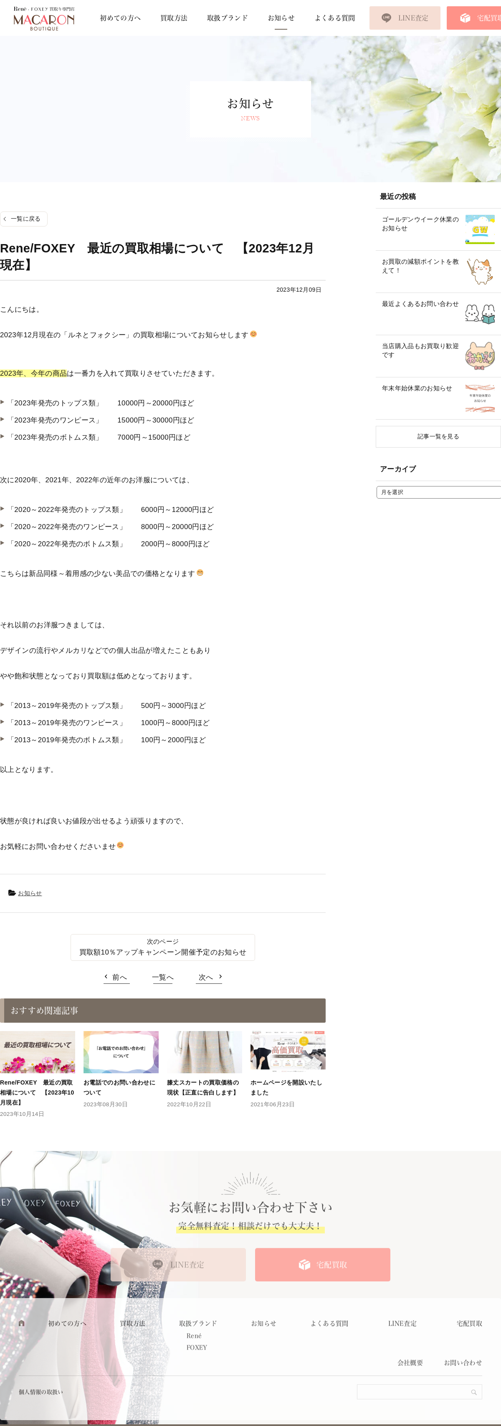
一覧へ (163, 977)
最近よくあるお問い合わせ (420, 303)
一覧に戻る (26, 218)
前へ (119, 977)
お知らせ (281, 18)
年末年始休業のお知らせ (417, 388)
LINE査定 (413, 18)
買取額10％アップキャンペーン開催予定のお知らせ (163, 952)
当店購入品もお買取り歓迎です (420, 350)
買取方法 (173, 18)
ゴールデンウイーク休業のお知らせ (420, 224)
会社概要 (410, 1381)
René (194, 1355)
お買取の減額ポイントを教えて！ (420, 266)
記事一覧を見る (438, 436)
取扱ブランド (227, 18)
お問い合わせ (463, 1381)
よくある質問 (334, 18)
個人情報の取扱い (41, 1410)
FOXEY (197, 1366)
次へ (206, 977)
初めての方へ (120, 18)
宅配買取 (331, 1283)
